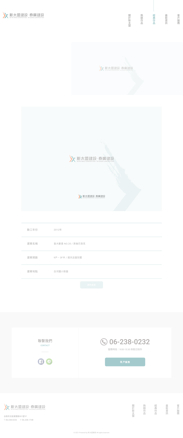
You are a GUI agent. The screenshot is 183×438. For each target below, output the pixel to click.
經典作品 (154, 19)
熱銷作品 (141, 19)
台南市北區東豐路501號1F (15, 416)
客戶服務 (178, 19)
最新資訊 (166, 19)
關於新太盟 (129, 20)
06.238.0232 (11, 419)
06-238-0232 (129, 342)
